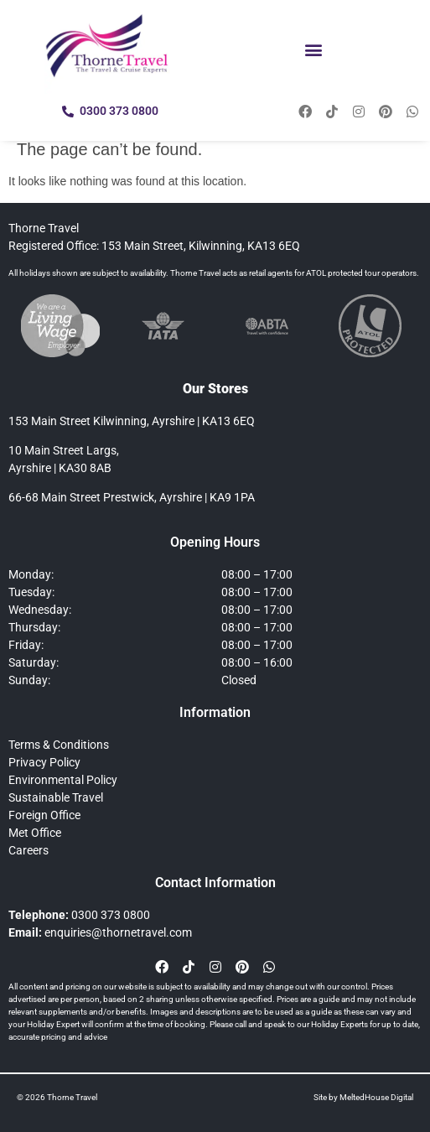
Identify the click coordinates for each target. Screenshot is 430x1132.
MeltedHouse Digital (376, 1097)
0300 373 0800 (110, 915)
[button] (313, 49)
